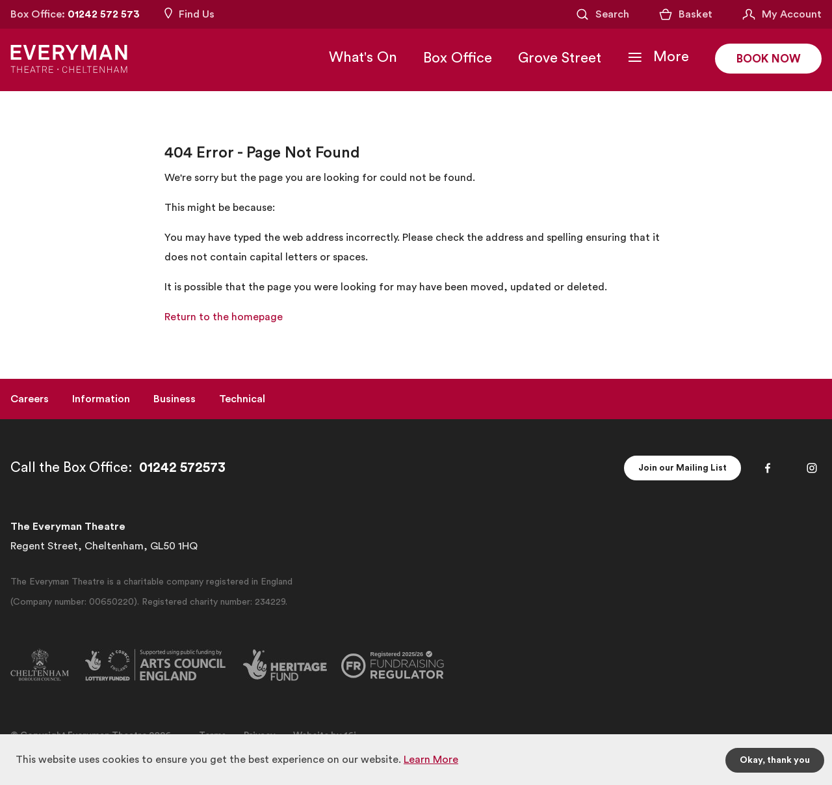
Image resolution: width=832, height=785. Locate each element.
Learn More (431, 759)
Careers (29, 399)
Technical (242, 399)
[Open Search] (602, 14)
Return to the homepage (223, 317)
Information (101, 399)
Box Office (453, 59)
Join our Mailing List (682, 468)
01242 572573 (182, 468)
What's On (358, 58)
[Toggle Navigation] (653, 59)
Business (174, 399)
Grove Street (555, 59)
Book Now (766, 60)
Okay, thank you (775, 759)
